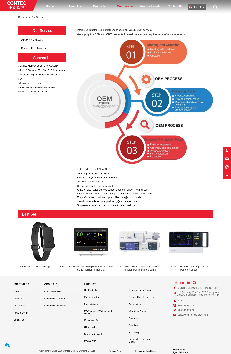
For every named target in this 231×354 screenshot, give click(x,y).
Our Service (37, 17)
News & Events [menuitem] (150, 6)
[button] (74, 6)
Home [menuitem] (50, 6)
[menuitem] (74, 6)
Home (24, 17)
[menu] (113, 6)
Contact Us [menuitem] (175, 6)
